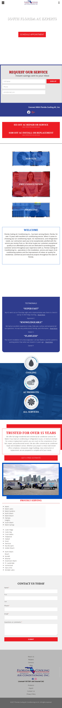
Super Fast (31, 308)
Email (6, 614)
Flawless (31, 335)
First (5, 594)
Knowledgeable (31, 322)
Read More (41, 315)
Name (6, 588)
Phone (7, 606)
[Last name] (31, 598)
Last (5, 601)
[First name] (31, 591)
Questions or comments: (13, 622)
